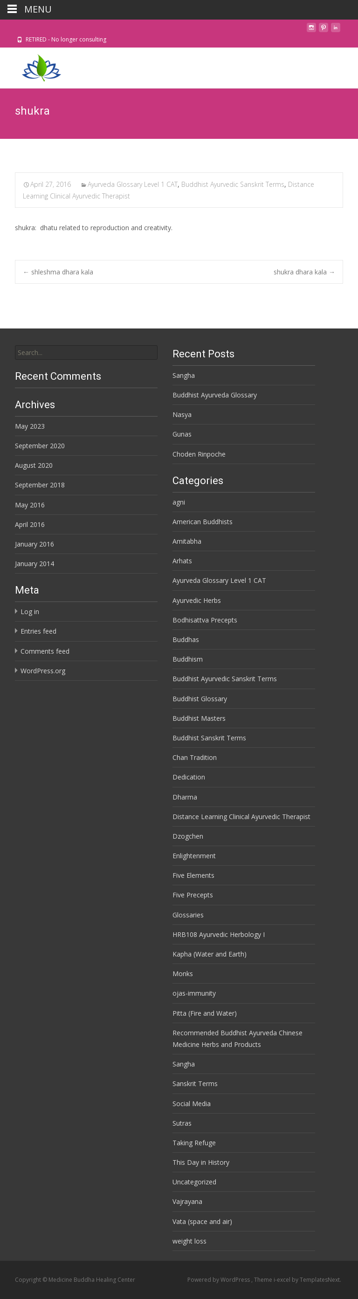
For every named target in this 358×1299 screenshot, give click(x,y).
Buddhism (187, 659)
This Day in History (200, 1162)
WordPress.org (43, 670)
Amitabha (186, 541)
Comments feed (45, 651)
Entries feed (38, 631)
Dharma (184, 797)
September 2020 (40, 445)
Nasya (182, 414)
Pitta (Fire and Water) (204, 1013)
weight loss (189, 1241)
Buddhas (185, 639)
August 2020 (34, 465)
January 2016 (34, 544)
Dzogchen (187, 836)
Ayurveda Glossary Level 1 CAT (133, 184)
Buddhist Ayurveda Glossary (214, 394)
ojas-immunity (194, 993)
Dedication (188, 777)
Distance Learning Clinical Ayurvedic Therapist (241, 816)
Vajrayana (187, 1201)
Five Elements (193, 875)
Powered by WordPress (219, 1280)
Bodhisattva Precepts (204, 619)
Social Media (191, 1103)
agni (178, 502)
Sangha (183, 375)
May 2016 (30, 504)
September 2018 (40, 484)
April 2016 (30, 524)
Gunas (182, 434)
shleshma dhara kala (58, 271)
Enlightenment (194, 855)
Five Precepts (192, 894)
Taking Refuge (194, 1142)
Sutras (182, 1123)
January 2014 (34, 563)
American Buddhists (202, 521)
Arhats (182, 560)
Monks (182, 973)
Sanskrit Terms (195, 1083)
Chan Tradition (194, 757)
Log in (30, 611)
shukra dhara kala (304, 271)
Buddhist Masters (199, 718)
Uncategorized (194, 1181)
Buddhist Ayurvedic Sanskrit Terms (232, 184)
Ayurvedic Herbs (196, 600)
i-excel (283, 1280)
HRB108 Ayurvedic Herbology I (218, 934)
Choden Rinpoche (199, 454)
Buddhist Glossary (199, 698)
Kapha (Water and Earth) (209, 954)
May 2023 (30, 426)
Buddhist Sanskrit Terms (209, 737)
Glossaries (188, 914)
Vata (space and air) (202, 1221)
